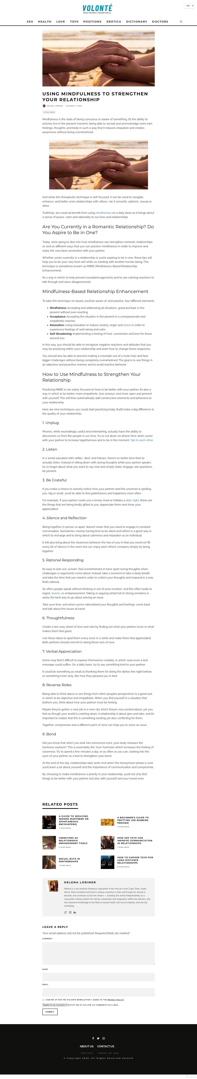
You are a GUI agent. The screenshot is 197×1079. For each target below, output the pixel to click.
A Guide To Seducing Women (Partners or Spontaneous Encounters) (74, 820)
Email (45, 984)
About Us (86, 1046)
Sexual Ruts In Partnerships (69, 860)
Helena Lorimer (55, 106)
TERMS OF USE (108, 1053)
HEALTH (45, 21)
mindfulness (103, 212)
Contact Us (105, 1046)
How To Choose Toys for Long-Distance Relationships (135, 860)
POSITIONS (92, 21)
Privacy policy (116, 1000)
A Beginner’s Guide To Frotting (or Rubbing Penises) (133, 820)
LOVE (60, 21)
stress (127, 325)
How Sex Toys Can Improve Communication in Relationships (135, 841)
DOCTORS (160, 21)
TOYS (74, 21)
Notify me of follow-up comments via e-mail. (80, 1005)
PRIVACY (87, 1053)
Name (45, 969)
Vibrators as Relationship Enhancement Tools (73, 841)
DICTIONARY (136, 21)
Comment (48, 939)
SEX (30, 21)
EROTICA (114, 21)
